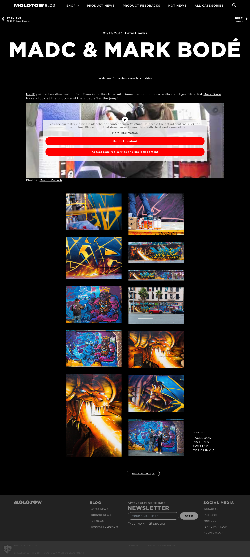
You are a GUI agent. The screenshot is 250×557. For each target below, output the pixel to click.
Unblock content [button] (125, 141)
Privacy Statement (161, 545)
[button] (7, 549)
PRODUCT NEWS (101, 5)
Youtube (209, 520)
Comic (101, 78)
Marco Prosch (51, 180)
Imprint (133, 545)
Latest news (136, 33)
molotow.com (213, 532)
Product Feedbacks (141, 5)
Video (148, 78)
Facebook (210, 514)
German (138, 523)
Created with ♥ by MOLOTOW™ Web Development (49, 552)
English (160, 523)
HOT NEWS (177, 5)
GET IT (189, 516)
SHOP (71, 5)
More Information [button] (125, 132)
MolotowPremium (129, 78)
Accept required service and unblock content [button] (125, 151)
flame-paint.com (215, 526)
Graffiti (112, 78)
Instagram (211, 509)
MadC (30, 94)
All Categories (209, 5)
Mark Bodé (212, 94)
